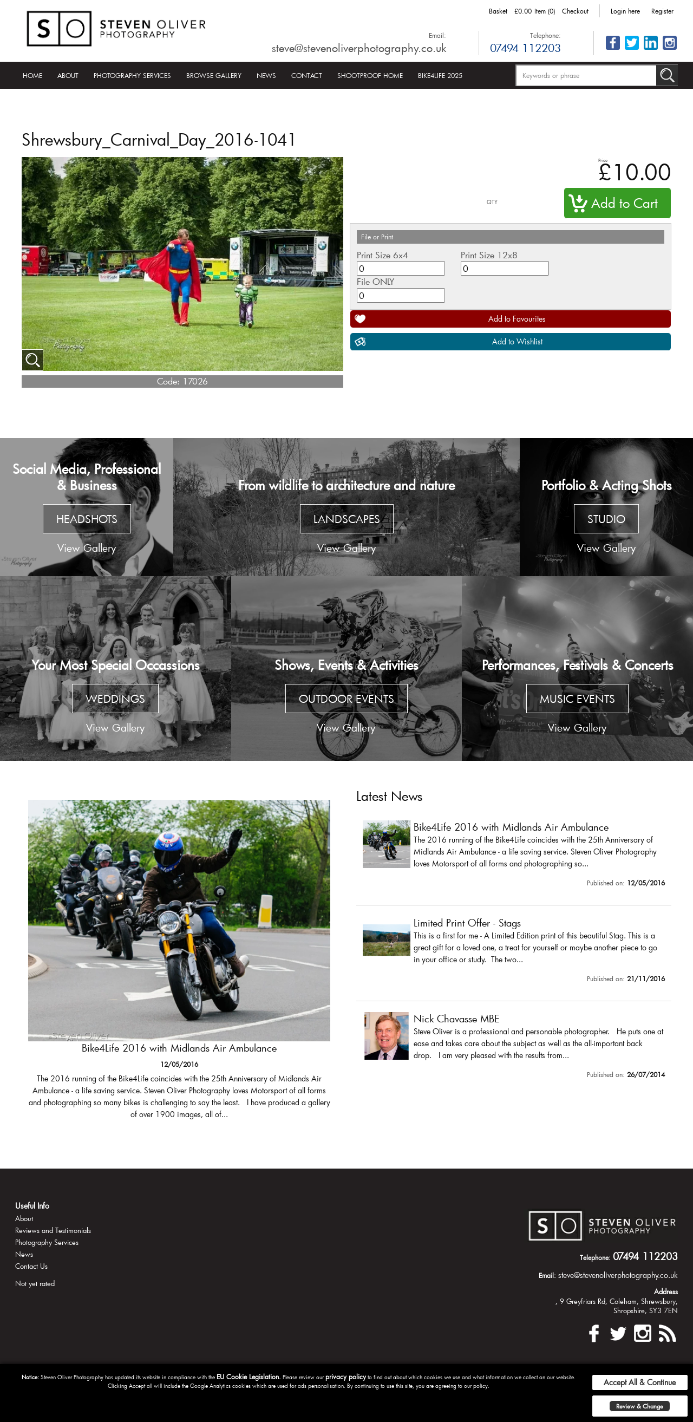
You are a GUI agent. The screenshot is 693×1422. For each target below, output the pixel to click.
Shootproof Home (370, 75)
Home (32, 75)
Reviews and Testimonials (53, 1230)
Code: (168, 381)
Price (602, 160)
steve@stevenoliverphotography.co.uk (359, 48)
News (266, 75)
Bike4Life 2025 (440, 75)
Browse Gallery (213, 75)
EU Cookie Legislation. (249, 1376)
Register (662, 10)
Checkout (575, 10)
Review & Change (639, 1406)
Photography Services (132, 75)
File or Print (377, 236)
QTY (492, 202)
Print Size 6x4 (382, 254)
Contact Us (31, 1266)
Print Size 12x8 (489, 254)
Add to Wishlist (517, 341)
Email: (437, 35)
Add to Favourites (517, 319)
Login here (625, 10)
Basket (498, 10)
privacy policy (345, 1376)
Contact (306, 75)
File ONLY (375, 281)
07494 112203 (525, 48)
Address (666, 1291)
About (68, 75)
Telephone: (545, 35)
